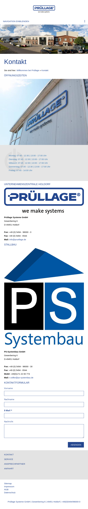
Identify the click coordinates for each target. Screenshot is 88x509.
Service (8, 459)
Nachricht (8, 421)
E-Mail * (8, 410)
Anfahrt (9, 468)
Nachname (9, 399)
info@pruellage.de (17, 239)
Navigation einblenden (16, 21)
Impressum (9, 486)
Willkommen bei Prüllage (28, 70)
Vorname (8, 388)
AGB (6, 489)
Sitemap (8, 483)
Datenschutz (9, 492)
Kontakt (44, 70)
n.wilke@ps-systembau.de (21, 377)
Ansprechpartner (14, 464)
